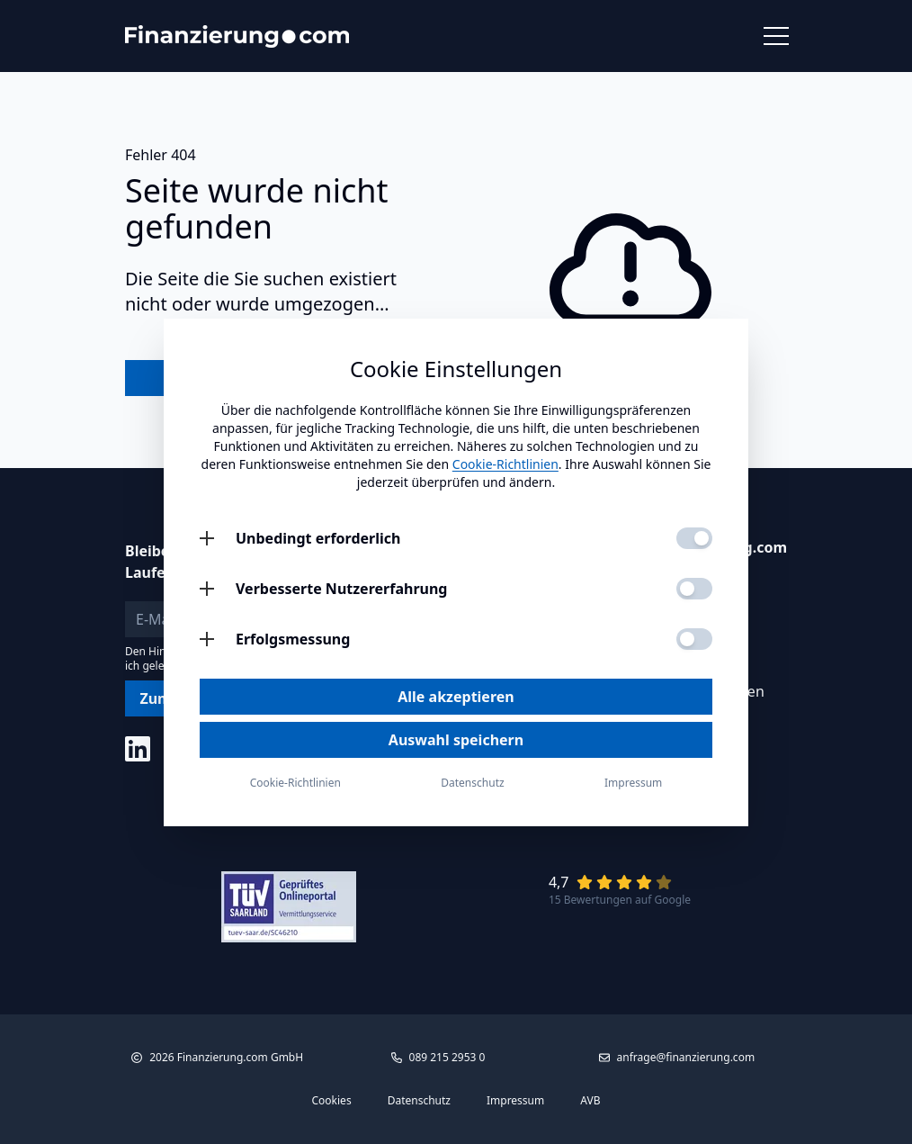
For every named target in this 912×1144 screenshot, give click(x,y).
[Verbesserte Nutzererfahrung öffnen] (207, 588)
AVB (590, 1101)
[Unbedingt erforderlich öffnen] (207, 538)
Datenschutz (419, 1101)
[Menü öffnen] (775, 36)
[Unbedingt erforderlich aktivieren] (694, 538)
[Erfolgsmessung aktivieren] (694, 639)
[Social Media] (137, 748)
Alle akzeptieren (456, 697)
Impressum (515, 1101)
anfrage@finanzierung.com (686, 1057)
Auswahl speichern (456, 740)
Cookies (332, 1101)
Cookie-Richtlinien (505, 464)
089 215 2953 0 (447, 1057)
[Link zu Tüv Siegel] (288, 906)
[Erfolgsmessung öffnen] (207, 639)
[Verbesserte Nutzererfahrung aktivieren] (694, 588)
